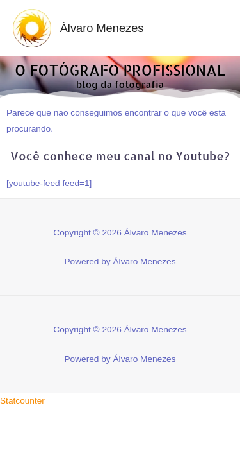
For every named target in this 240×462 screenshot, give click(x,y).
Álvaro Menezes (102, 28)
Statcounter (22, 401)
